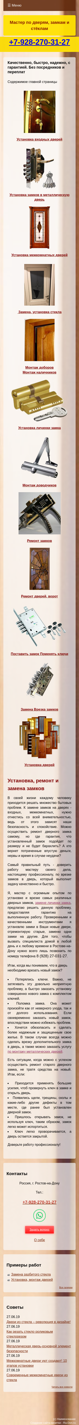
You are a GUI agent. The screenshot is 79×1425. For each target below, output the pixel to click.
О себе (39, 1240)
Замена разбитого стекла (31, 1274)
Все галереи (65, 1287)
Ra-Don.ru (69, 1422)
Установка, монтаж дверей (32, 1279)
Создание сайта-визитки (45, 1422)
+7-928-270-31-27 (39, 42)
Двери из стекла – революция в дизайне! (39, 1322)
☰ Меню (14, 5)
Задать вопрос (39, 1229)
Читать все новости (62, 1387)
